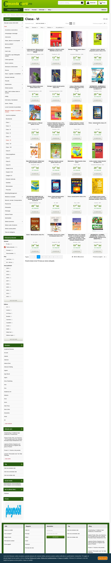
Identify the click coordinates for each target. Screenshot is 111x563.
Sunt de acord (102, 558)
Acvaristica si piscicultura (11, 30)
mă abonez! (55, 537)
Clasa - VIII (8, 147)
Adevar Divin (7, 363)
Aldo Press (7, 406)
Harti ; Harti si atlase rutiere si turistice (12, 92)
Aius (5, 388)
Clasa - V (8, 136)
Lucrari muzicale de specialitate (13, 107)
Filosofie (7, 80)
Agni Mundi (7, 374)
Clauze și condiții (8, 530)
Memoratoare (9, 186)
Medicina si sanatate (10, 196)
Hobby (6, 96)
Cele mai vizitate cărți (9, 475)
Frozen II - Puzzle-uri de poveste (12, 450)
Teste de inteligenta (10, 232)
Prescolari (8, 189)
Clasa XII (8, 165)
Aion (5, 384)
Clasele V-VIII (9, 172)
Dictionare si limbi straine (11, 66)
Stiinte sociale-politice (10, 228)
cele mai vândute (41, 23)
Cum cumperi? (8, 533)
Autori (26, 540)
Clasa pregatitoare (10, 154)
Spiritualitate (8, 218)
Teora (54, 164)
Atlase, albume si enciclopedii (12, 40)
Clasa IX (8, 150)
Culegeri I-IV (9, 175)
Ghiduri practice (9, 88)
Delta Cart (9, 332)
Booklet (9, 316)
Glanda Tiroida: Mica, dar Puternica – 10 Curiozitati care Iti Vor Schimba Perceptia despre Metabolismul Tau (13, 439)
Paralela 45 (54, 54)
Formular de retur (29, 547)
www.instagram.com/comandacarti (12, 485)
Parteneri (6, 493)
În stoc (9, 244)
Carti (5, 26)
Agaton (6, 370)
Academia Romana (9, 349)
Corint (8, 325)
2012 (8, 296)
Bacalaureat (9, 119)
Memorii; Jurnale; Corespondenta (13, 200)
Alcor (5, 398)
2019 (8, 274)
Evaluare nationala (9, 77)
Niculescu (96, 54)
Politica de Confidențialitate (48, 558)
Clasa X (8, 157)
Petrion (75, 164)
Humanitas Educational (75, 54)
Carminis (96, 202)
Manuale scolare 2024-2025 (11, 23)
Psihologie (7, 211)
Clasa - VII (8, 143)
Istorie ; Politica (9, 103)
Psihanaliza (8, 207)
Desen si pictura (9, 63)
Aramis (9, 310)
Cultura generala (9, 59)
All (75, 91)
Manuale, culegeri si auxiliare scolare (13, 111)
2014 (8, 290)
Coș (102, 3)
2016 (8, 284)
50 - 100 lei (10, 262)
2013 (8, 293)
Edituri (26, 537)
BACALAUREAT (9, 44)
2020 (8, 271)
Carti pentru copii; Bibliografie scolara (12, 55)
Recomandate (11, 253)
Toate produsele (11, 247)
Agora (5, 377)
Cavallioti (34, 129)
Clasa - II (8, 126)
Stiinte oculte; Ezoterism (11, 225)
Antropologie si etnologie (11, 33)
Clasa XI (8, 161)
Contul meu (91, 3)
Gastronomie (8, 84)
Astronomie (8, 37)
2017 (8, 280)
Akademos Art (7, 391)
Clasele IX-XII (9, 168)
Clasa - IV (8, 133)
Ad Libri (6, 352)
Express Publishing (34, 202)
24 (105, 23)
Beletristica (8, 47)
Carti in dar (8, 51)
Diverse (7, 70)
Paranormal (8, 203)
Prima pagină (7, 544)
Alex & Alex (7, 409)
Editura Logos (10, 335)
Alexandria (6, 413)
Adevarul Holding (8, 367)
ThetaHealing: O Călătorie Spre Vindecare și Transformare (12, 433)
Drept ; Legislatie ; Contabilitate (13, 73)
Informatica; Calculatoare (11, 100)
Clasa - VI (8, 140)
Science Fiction (9, 214)
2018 (8, 277)
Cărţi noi (27, 530)
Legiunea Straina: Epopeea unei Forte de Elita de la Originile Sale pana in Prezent (12, 445)
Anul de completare (11, 115)
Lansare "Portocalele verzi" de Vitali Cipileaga (13, 454)
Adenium (6, 359)
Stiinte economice (9, 221)
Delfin (8, 329)
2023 (8, 268)
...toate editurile (8, 423)
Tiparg (75, 129)
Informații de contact (9, 540)
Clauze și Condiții (63, 558)
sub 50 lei (10, 259)
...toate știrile (7, 458)
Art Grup (9, 313)
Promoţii (27, 533)
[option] (13, 510)
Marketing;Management (11, 193)
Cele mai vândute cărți (9, 468)
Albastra (6, 395)
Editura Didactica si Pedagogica (33, 54)
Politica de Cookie (35, 558)
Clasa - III (8, 129)
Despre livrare (7, 537)
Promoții (9, 250)
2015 (8, 287)
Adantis (6, 356)
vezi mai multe (13, 300)
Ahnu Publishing (8, 381)
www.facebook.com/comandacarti (12, 483)
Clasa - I (8, 122)
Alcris (5, 402)
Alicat (5, 416)
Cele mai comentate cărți (10, 471)
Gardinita (8, 182)
